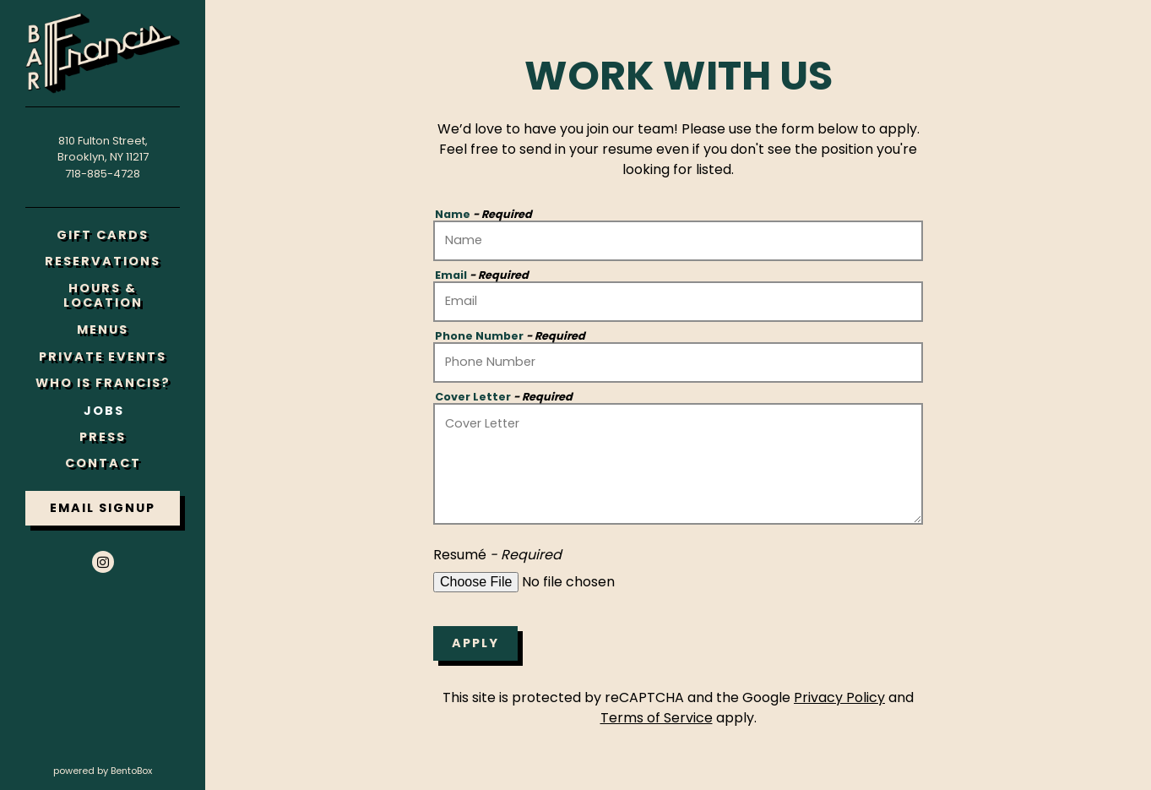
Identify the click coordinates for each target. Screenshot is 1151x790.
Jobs (104, 410)
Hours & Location (103, 295)
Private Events (102, 356)
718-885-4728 (102, 174)
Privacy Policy (839, 697)
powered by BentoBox (129, 770)
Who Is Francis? (103, 382)
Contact (103, 463)
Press (102, 436)
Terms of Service (656, 717)
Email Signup (102, 507)
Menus (102, 329)
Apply (475, 643)
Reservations (105, 261)
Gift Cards (106, 234)
